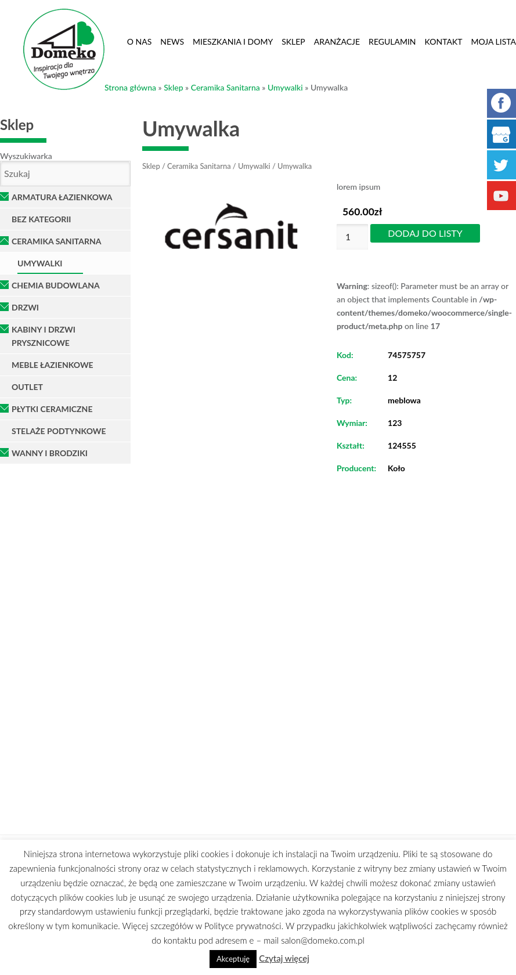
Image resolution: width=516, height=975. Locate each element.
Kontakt (444, 41)
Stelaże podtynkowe (59, 431)
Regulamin (392, 41)
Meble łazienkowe (52, 365)
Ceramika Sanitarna (225, 87)
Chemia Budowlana (56, 285)
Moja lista (493, 41)
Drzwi (25, 307)
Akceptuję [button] (233, 958)
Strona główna (130, 87)
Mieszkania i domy (233, 41)
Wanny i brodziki (50, 453)
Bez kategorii (41, 219)
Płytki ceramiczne (52, 409)
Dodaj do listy (425, 233)
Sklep (293, 41)
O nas (139, 41)
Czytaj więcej (284, 958)
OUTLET (27, 387)
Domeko (63, 49)
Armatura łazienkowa (62, 197)
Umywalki (285, 87)
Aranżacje (337, 41)
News (172, 41)
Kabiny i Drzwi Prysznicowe (43, 336)
